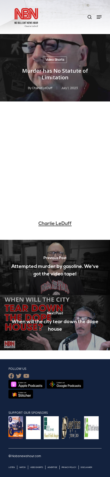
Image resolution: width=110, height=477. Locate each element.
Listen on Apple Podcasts (26, 384)
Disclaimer (86, 467)
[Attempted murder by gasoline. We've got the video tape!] (55, 267)
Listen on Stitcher (20, 394)
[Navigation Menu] (99, 17)
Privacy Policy (69, 467)
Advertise (52, 467)
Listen (11, 467)
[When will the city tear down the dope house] (55, 322)
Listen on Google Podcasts (65, 384)
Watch (22, 467)
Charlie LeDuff (42, 88)
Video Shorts (54, 59)
